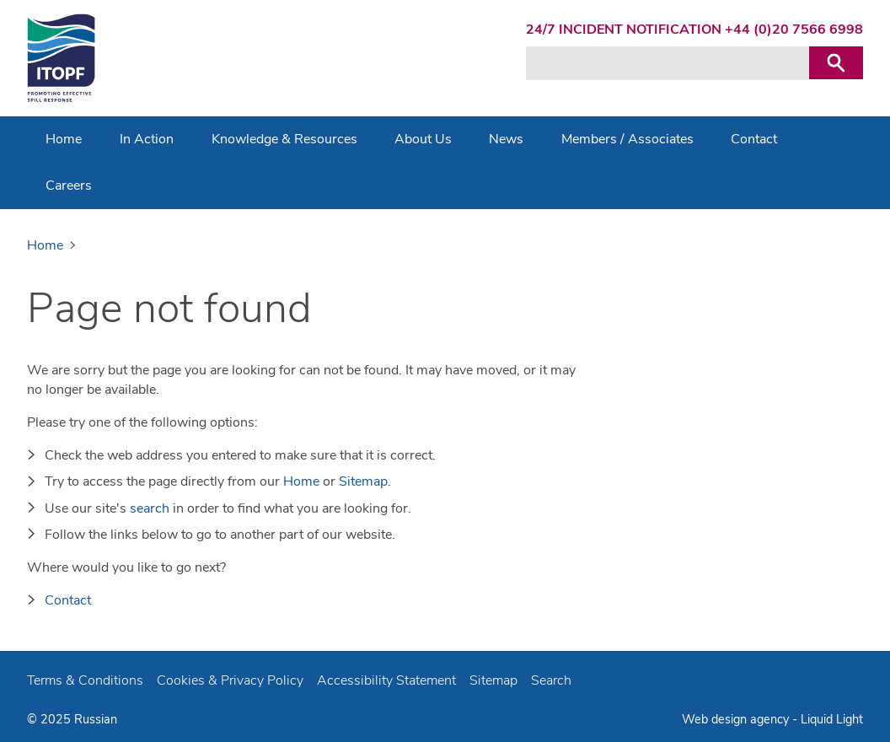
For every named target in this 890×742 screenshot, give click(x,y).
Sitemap (363, 481)
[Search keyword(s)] (667, 63)
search (149, 508)
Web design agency (735, 719)
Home (301, 481)
